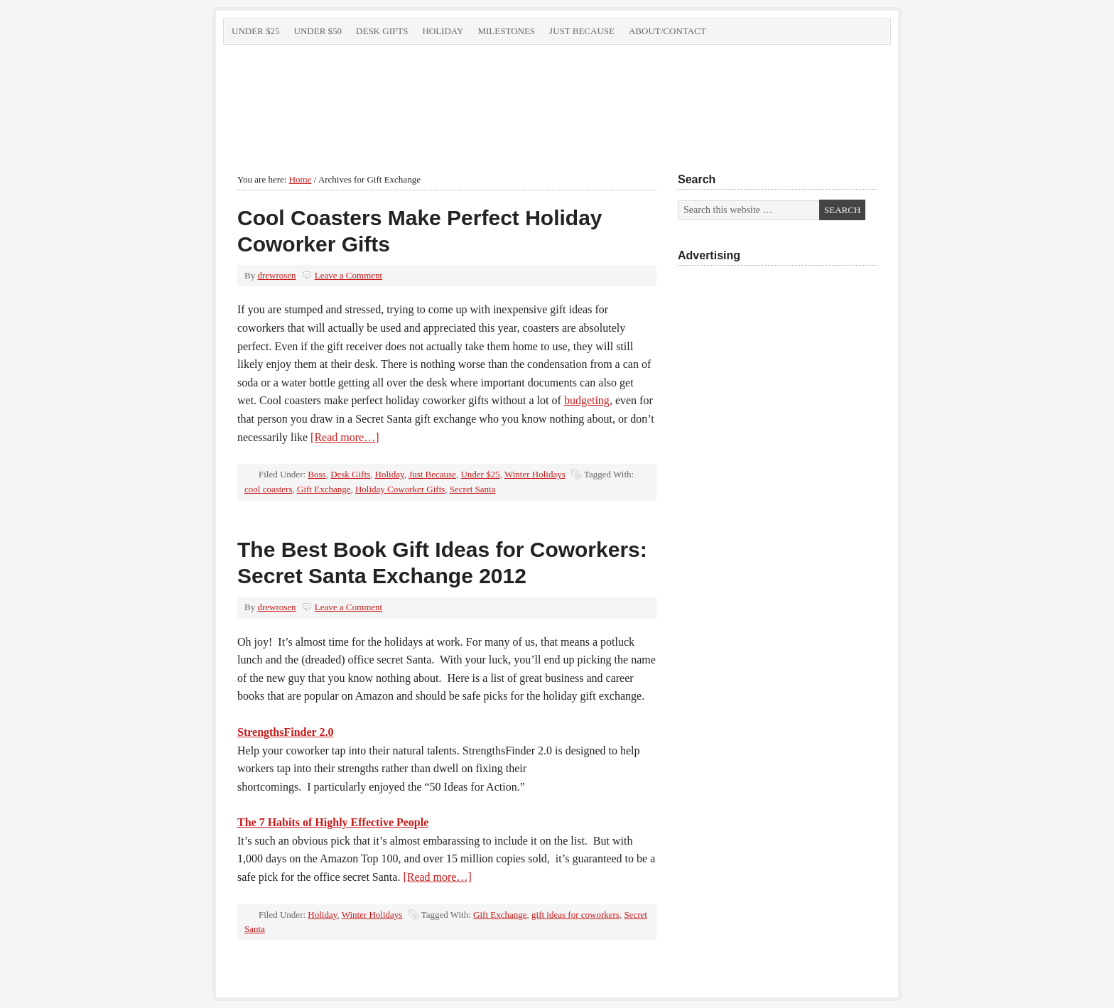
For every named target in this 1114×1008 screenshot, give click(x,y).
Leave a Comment (348, 275)
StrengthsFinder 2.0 (285, 732)
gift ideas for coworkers (575, 914)
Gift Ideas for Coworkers (383, 98)
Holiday (442, 31)
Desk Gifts (382, 31)
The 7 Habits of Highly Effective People (332, 822)
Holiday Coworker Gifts (400, 489)
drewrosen (276, 275)
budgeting (587, 400)
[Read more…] (344, 437)
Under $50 (318, 31)
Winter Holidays (535, 474)
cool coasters (268, 489)
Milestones (506, 31)
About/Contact (667, 31)
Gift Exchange (323, 489)
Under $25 (256, 31)
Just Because (582, 31)
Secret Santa (473, 489)
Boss (316, 474)
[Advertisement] (777, 518)
